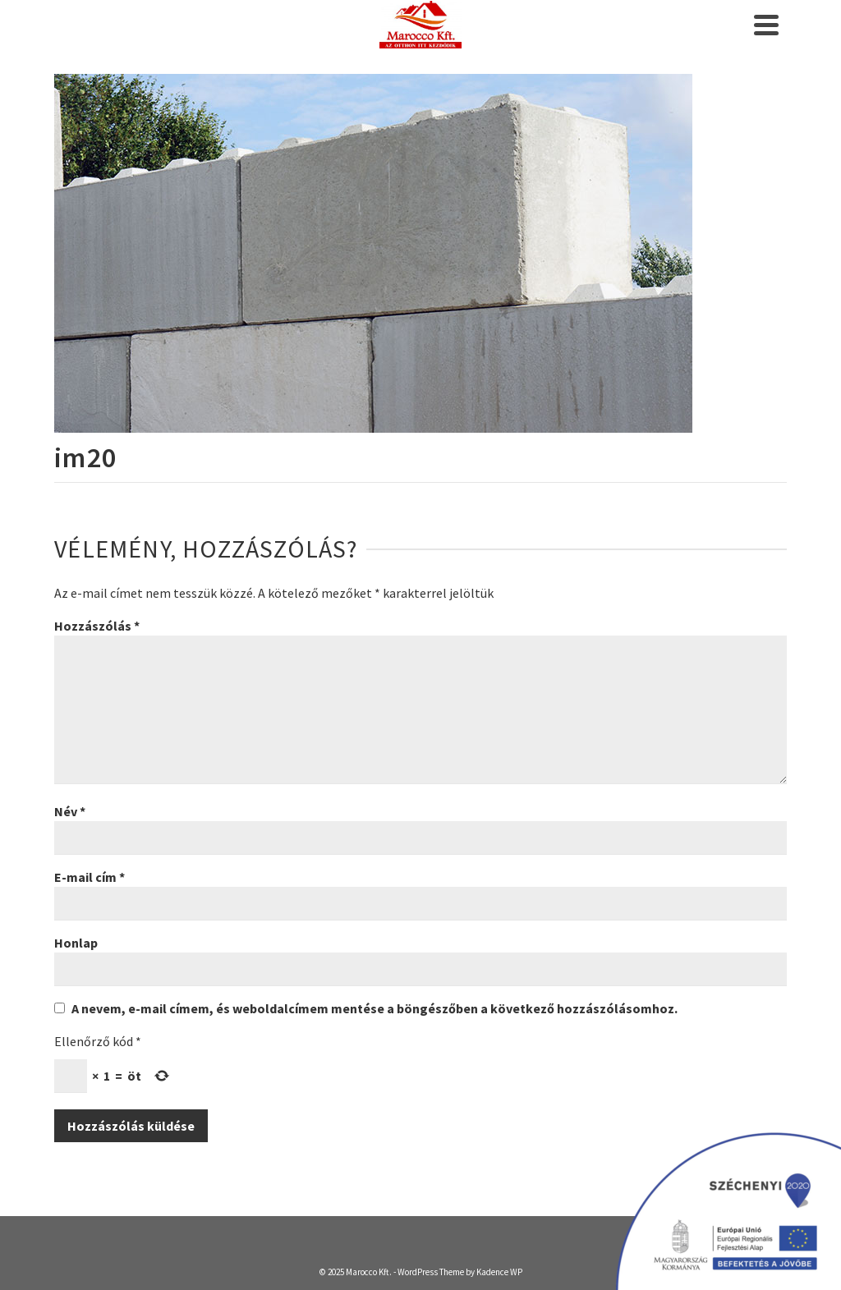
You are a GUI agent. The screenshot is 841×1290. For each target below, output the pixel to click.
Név (69, 811)
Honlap (76, 942)
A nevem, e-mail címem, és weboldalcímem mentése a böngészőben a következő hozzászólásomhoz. (374, 1008)
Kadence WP (499, 1272)
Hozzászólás (97, 625)
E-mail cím (89, 877)
